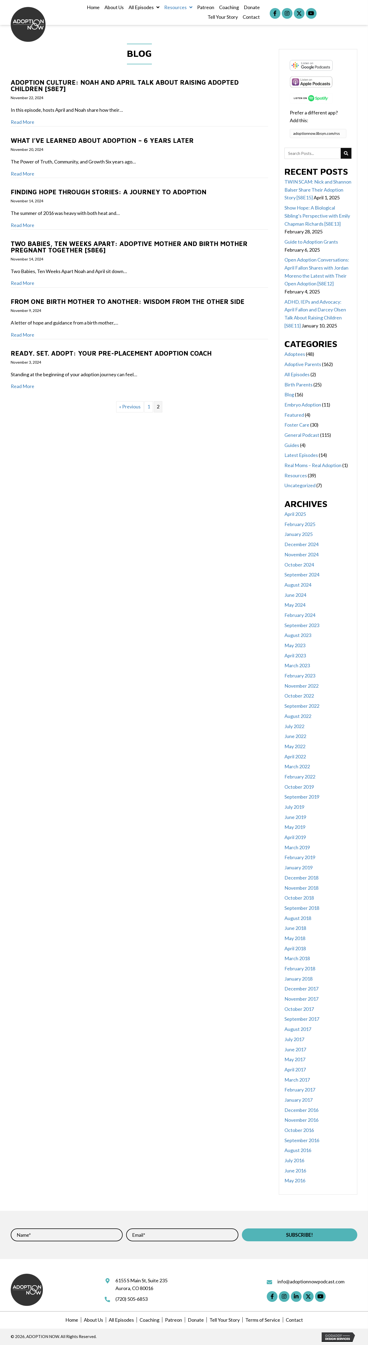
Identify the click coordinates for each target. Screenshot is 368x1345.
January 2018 (298, 979)
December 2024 (301, 544)
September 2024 (301, 575)
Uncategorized (300, 485)
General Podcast (301, 435)
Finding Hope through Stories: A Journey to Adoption (108, 192)
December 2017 (301, 989)
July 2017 (294, 1039)
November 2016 (301, 1120)
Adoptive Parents (302, 364)
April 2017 (295, 1069)
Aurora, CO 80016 (134, 1288)
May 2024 (294, 605)
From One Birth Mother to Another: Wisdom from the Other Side (128, 301)
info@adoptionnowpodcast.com (310, 1281)
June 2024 (295, 595)
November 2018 (301, 888)
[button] (275, 13)
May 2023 (294, 645)
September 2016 (301, 1140)
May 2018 (294, 938)
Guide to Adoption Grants (311, 242)
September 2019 (301, 797)
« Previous (130, 406)
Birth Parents (298, 385)
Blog (289, 394)
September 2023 (301, 625)
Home (71, 1319)
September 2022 (301, 706)
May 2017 (294, 1059)
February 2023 (299, 676)
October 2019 (299, 787)
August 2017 (297, 1029)
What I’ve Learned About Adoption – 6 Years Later (103, 140)
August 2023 (297, 635)
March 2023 (297, 665)
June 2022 (295, 736)
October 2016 (299, 1130)
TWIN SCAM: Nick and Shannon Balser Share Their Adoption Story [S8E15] (317, 189)
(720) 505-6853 (131, 1299)
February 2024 (299, 615)
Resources (295, 475)
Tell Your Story (224, 1319)
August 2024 (297, 585)
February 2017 (299, 1090)
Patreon (173, 1319)
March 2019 (297, 847)
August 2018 (297, 918)
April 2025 (295, 514)
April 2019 (295, 837)
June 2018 (295, 928)
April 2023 (295, 655)
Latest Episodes (301, 455)
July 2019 (294, 807)
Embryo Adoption (302, 405)
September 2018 (301, 908)
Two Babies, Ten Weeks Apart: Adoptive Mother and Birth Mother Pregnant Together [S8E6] (129, 247)
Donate (196, 1319)
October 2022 (299, 696)
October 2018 (299, 898)
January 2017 (298, 1100)
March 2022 (297, 766)
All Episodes (297, 374)
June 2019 (295, 817)
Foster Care (296, 425)
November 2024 (301, 554)
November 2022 (301, 686)
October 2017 (299, 1009)
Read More (22, 122)
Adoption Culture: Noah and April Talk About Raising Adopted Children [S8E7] (125, 85)
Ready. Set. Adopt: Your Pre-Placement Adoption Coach (111, 353)
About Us (93, 1319)
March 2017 (297, 1080)
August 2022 (297, 716)
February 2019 (299, 857)
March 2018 (297, 958)
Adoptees (294, 354)
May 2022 (294, 746)
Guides (291, 445)
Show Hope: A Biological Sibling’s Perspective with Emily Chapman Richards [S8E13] (317, 215)
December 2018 (301, 878)
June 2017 (295, 1049)
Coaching (149, 1319)
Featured (294, 415)
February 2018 (299, 968)
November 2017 (301, 999)
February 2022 (299, 777)
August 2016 (297, 1150)
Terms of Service (262, 1319)
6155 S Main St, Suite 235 (141, 1280)
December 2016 (301, 1110)
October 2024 (299, 565)
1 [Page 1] (148, 406)
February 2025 (299, 524)
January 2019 (298, 867)
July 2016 (294, 1160)
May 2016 (294, 1180)
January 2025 (298, 534)
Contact (294, 1319)
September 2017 (301, 1019)
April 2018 (295, 948)
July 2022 (294, 726)
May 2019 (294, 827)
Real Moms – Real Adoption (312, 465)
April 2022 (295, 756)
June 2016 (295, 1170)
